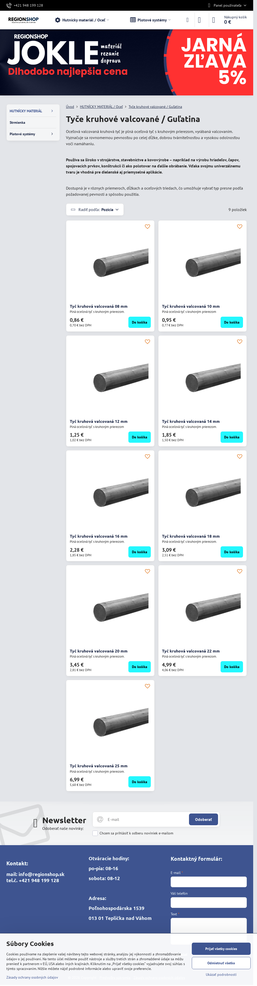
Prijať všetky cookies (221, 948)
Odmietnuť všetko (221, 963)
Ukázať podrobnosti (221, 974)
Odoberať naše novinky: (63, 828)
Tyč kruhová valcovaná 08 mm (99, 306)
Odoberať (203, 819)
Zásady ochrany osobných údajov (32, 977)
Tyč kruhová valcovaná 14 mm (191, 421)
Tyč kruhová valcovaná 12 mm (99, 421)
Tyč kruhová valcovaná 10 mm (191, 306)
